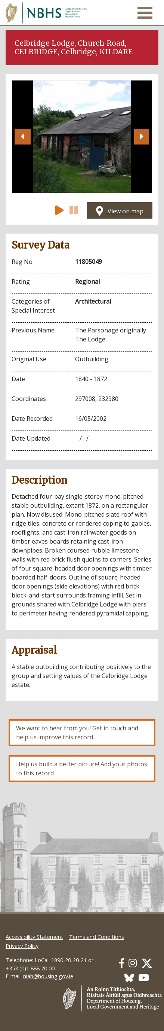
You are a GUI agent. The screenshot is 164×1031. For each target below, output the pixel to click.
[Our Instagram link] (133, 963)
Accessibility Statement (34, 936)
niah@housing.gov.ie (48, 976)
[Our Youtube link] (143, 977)
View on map (119, 211)
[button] (22, 136)
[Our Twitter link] (146, 963)
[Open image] (82, 136)
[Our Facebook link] (121, 963)
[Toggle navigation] (144, 13)
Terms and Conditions (96, 936)
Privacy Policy (22, 945)
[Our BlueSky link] (129, 977)
